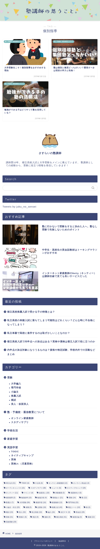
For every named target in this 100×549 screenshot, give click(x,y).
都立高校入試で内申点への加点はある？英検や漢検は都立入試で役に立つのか (51, 341)
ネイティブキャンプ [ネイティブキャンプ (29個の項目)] (76, 488)
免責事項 (62, 541)
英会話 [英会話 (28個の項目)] (80, 512)
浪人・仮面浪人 (20, 404)
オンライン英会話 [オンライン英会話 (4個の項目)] (81, 483)
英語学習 (12, 447)
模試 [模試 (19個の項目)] (9, 512)
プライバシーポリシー (43, 541)
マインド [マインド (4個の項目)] (28, 493)
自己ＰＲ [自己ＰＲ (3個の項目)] (65, 512)
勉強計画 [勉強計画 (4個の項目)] (42, 498)
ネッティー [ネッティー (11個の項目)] (12, 493)
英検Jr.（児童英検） (22, 463)
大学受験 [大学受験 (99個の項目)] (25, 502)
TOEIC (15, 451)
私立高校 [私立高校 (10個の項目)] (37, 512)
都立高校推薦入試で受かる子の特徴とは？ (31, 312)
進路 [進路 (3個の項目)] (47, 517)
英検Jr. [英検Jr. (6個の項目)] (23, 517)
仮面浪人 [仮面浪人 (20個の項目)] (44, 493)
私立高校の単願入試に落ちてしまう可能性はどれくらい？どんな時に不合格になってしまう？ (51, 322)
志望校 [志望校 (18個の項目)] (41, 507)
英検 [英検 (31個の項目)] (9, 517)
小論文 (15, 392)
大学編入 (16, 383)
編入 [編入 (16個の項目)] (51, 512)
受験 (10, 377)
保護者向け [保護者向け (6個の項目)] (76, 493)
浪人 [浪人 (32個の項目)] (22, 512)
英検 (13, 459)
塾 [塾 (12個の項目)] (84, 498)
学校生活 (12, 430)
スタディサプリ (20, 422)
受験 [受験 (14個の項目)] (72, 498)
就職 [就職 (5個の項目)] (29, 507)
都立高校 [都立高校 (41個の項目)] (61, 517)
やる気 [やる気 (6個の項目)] (39, 483)
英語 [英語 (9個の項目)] (35, 517)
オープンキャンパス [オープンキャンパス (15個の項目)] (15, 488)
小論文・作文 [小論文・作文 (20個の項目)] (13, 507)
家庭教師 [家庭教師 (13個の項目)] (57, 502)
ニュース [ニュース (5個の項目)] (56, 488)
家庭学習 (12, 438)
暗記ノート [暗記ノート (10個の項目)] (74, 507)
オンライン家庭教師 (22, 418)
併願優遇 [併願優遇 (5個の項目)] (60, 493)
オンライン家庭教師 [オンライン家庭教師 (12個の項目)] (58, 483)
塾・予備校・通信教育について (26, 412)
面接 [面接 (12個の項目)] (91, 517)
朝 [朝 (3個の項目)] (88, 507)
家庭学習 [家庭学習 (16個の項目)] (41, 502)
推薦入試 (16, 396)
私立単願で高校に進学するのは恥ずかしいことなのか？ (38, 333)
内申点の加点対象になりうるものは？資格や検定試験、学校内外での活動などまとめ (51, 352)
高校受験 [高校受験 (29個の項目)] (11, 522)
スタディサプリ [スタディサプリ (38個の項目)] (38, 488)
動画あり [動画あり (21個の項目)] (58, 498)
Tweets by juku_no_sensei (19, 206)
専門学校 (16, 387)
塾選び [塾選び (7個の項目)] (10, 502)
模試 (13, 400)
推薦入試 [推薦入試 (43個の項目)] (57, 507)
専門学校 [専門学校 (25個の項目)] (73, 502)
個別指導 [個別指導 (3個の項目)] (10, 498)
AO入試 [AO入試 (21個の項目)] (10, 483)
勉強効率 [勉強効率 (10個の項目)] (26, 498)
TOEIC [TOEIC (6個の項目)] (25, 483)
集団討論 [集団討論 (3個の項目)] (77, 517)
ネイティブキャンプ (22, 455)
